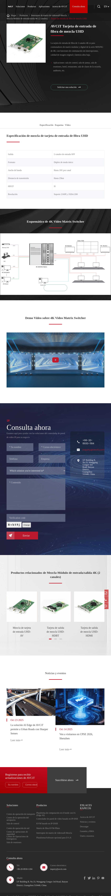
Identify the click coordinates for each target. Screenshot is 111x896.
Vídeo (69, 125)
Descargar (84, 822)
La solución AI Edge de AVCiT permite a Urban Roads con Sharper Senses (26, 727)
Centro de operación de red (18, 824)
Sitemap (87, 892)
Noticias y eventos (55, 673)
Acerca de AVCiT (59, 6)
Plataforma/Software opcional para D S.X (53, 833)
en (107, 6)
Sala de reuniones (14, 838)
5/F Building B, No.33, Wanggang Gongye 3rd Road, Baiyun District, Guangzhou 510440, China (42, 879)
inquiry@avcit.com (58, 865)
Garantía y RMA (87, 827)
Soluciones (20, 6)
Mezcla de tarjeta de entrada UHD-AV (22, 632)
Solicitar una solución (69, 87)
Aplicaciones (44, 6)
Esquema (59, 125)
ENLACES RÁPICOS (86, 801)
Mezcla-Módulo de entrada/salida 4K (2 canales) (27, 18)
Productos (32, 6)
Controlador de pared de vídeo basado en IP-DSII (57, 814)
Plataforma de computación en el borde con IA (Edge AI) (55, 809)
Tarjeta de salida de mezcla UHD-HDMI (89, 632)
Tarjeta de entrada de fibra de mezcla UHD (69, 18)
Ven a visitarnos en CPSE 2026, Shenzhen (82, 733)
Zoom (55, 290)
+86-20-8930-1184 (24, 865)
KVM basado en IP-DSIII (47, 819)
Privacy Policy (98, 892)
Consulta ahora (78, 6)
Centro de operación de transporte (21, 810)
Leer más (16, 738)
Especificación (44, 125)
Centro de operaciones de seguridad (17, 828)
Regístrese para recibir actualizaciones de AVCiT (21, 770)
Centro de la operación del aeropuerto (18, 814)
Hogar (13, 15)
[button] (50, 641)
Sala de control (13, 819)
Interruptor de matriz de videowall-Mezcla (49, 15)
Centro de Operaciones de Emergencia (17, 833)
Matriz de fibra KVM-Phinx (48, 824)
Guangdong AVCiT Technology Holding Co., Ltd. (39, 892)
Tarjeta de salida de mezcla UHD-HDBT (55, 632)
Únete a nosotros (87, 832)
